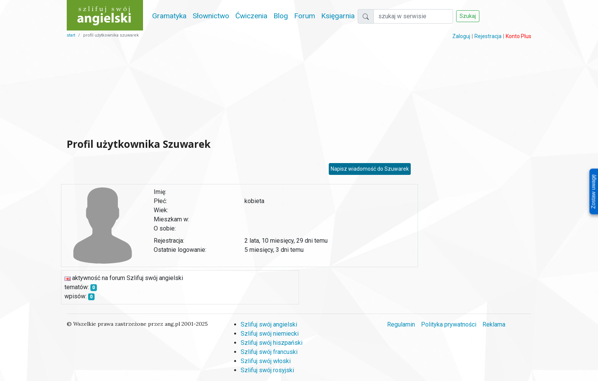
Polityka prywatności (448, 324)
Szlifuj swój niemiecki (270, 333)
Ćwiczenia (251, 15)
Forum (304, 15)
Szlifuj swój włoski (266, 361)
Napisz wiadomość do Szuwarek (370, 169)
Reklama (493, 324)
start (71, 35)
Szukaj (468, 16)
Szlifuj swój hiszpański (271, 342)
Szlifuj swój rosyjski (267, 370)
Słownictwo (211, 15)
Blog (280, 15)
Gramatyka (169, 15)
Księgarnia (338, 15)
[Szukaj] (413, 16)
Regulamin (401, 324)
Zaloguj (461, 36)
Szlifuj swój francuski (269, 351)
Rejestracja (488, 36)
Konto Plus (518, 36)
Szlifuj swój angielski (269, 324)
